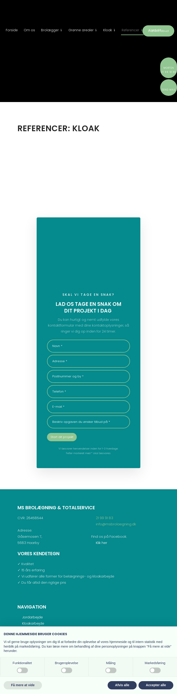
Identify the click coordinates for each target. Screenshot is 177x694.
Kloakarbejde (33, 623)
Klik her (101, 542)
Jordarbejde (32, 617)
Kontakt (155, 30)
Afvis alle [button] (122, 685)
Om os (29, 30)
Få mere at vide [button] (23, 685)
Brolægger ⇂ (51, 30)
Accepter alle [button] (156, 685)
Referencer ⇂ (132, 30)
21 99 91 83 (104, 517)
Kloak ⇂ (109, 30)
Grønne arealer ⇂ (82, 30)
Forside (12, 30)
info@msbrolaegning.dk (116, 524)
